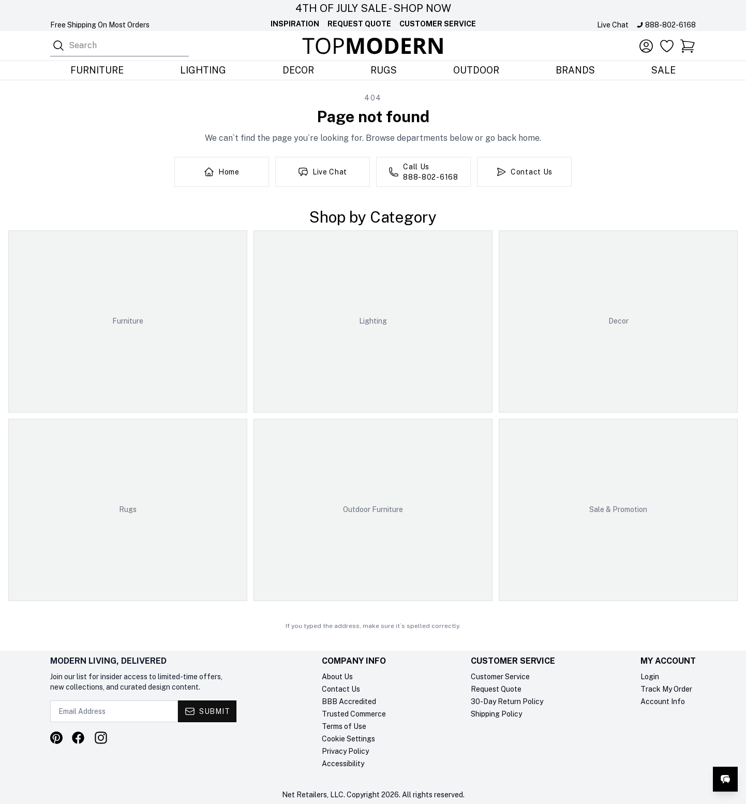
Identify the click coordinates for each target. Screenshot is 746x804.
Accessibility (343, 763)
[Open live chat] (725, 779)
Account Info (662, 701)
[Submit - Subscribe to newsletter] (207, 711)
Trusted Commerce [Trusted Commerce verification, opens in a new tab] (354, 714)
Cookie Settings (348, 739)
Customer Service (437, 24)
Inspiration (295, 24)
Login (649, 677)
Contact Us (341, 689)
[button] (687, 46)
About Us (337, 677)
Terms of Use (344, 726)
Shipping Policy (496, 714)
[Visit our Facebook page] (78, 737)
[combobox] (119, 45)
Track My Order (666, 689)
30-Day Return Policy (507, 701)
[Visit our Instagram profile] (101, 737)
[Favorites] (667, 46)
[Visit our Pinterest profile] (56, 738)
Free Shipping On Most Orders (100, 25)
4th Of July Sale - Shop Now (373, 8)
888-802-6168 (670, 25)
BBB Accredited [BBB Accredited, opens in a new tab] (349, 701)
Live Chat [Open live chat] (613, 25)
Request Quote (359, 24)
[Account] (646, 46)
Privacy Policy (345, 751)
